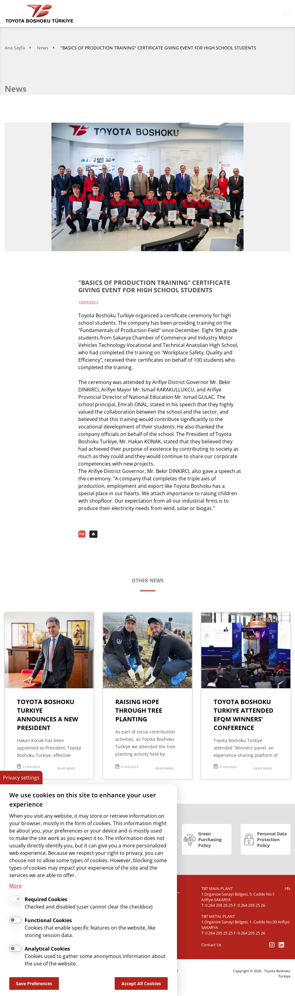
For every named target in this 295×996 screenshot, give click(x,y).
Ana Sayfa (15, 48)
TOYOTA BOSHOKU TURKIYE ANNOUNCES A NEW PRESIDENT (47, 715)
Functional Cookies (48, 920)
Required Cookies (46, 899)
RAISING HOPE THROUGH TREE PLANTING (138, 710)
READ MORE (66, 768)
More (15, 885)
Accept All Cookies (141, 983)
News (42, 48)
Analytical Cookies (47, 948)
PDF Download (82, 534)
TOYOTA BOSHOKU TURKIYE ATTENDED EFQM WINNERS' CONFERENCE (243, 715)
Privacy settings (21, 777)
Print (93, 534)
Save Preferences (34, 983)
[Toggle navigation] (286, 13)
